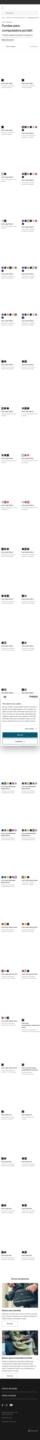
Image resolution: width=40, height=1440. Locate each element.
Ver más (10, 1324)
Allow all (20, 735)
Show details (29, 729)
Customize (20, 741)
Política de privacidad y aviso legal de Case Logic (10, 1413)
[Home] (8, 7)
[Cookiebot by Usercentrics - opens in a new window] (29, 697)
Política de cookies (7, 1418)
